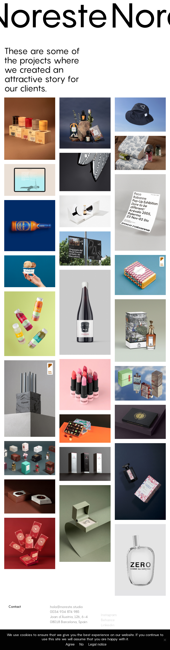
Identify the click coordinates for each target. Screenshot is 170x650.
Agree (70, 644)
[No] (165, 640)
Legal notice (97, 644)
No (81, 644)
